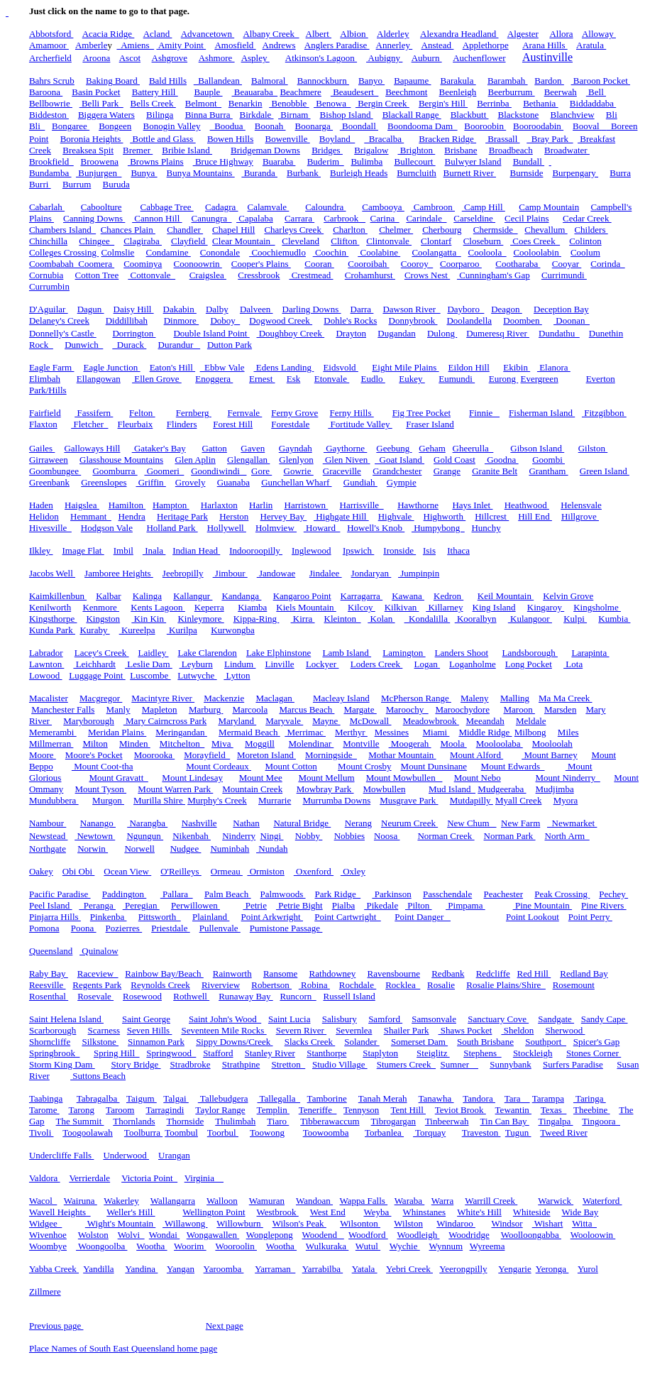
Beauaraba (255, 92)
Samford (385, 1019)
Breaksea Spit (88, 150)
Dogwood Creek (280, 320)
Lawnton (46, 664)
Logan (427, 664)
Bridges (327, 150)
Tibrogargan (394, 1121)
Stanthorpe (326, 1053)
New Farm (520, 823)
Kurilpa (182, 630)
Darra (362, 309)
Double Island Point (211, 333)
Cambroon (433, 207)
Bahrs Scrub (52, 80)
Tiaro (278, 1121)
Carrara (299, 218)
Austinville (547, 57)
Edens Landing (284, 367)
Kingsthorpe (53, 618)
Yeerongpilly (463, 1268)
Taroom (120, 1109)
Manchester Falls (62, 709)
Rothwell (191, 996)
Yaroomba (224, 1268)
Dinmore (181, 320)
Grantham (548, 471)
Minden (134, 743)
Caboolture (101, 207)
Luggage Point (97, 675)
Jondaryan (371, 573)
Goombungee (55, 471)
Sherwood (565, 1030)
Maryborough (88, 720)
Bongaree (70, 126)
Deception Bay (561, 309)
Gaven (253, 448)
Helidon (44, 516)
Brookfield (51, 161)
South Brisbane (485, 1041)
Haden (41, 505)
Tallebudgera (223, 1098)
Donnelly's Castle (63, 333)
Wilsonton (360, 1223)
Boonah (270, 126)
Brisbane (460, 150)
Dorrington (133, 333)
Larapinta (590, 652)
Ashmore (217, 58)
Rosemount (574, 985)
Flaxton (43, 424)
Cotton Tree (97, 275)
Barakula (457, 80)
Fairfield (45, 412)
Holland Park (171, 527)
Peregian (141, 905)
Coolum (585, 252)
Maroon (518, 709)
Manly (118, 709)
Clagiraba (142, 241)
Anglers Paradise (337, 45)
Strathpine (241, 1064)
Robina (314, 985)
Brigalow (371, 150)
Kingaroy (545, 607)
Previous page (56, 1325)
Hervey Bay (283, 516)
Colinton (585, 241)
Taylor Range (220, 1109)
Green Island (604, 471)
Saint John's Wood (225, 1019)
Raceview (97, 973)
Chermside (495, 229)
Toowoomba (326, 1132)
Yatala (364, 1268)
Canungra (212, 218)
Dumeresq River (497, 333)
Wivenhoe (48, 1234)
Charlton (350, 229)
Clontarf (436, 241)
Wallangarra (172, 1200)
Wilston (408, 1223)
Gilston (593, 448)
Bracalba (384, 138)
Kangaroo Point (302, 596)
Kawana (408, 596)
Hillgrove (580, 516)
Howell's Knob (375, 527)
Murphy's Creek (217, 800)
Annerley (394, 45)
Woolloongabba (531, 1234)
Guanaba (233, 482)
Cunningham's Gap (493, 275)
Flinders (182, 424)
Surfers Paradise (573, 1064)
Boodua (228, 126)
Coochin (331, 252)
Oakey (41, 871)
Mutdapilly (471, 800)
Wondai (164, 1234)
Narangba (147, 823)
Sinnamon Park (156, 1041)
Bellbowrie (50, 103)
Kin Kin (148, 618)
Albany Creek (271, 33)
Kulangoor (530, 618)
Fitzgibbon (604, 412)
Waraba (410, 1200)
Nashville (199, 823)
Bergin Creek (382, 103)
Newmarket (572, 823)
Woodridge (468, 1234)
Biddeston (49, 114)
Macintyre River (162, 698)
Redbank (447, 973)
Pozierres (124, 928)
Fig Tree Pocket (421, 412)
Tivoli (41, 1132)
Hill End (535, 516)
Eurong (504, 378)
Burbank (304, 173)
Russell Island (349, 996)
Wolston (93, 1234)
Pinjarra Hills (55, 916)
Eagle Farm (52, 367)
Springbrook (54, 1053)
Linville (279, 664)
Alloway (599, 33)
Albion (354, 33)
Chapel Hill (233, 229)
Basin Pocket (96, 92)
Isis (429, 550)
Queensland (50, 950)
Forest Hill (233, 424)
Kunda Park (52, 630)
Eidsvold (340, 367)
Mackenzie (224, 698)
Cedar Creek (587, 218)
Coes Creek (535, 241)
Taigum (141, 1098)
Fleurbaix (135, 424)
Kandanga (241, 596)
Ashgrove (170, 58)
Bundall (528, 161)
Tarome (44, 1109)
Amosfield (234, 45)
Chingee (96, 241)
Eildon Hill (469, 367)
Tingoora (601, 1121)
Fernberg (193, 412)
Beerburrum (511, 92)
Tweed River (564, 1132)
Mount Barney (550, 755)
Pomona (44, 928)
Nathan (246, 823)
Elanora (553, 367)
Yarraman (275, 1268)
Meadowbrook (431, 720)
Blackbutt (470, 114)
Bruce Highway (223, 161)
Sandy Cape (604, 1019)
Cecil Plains (526, 218)
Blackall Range (411, 114)
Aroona (96, 58)
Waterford (602, 1200)
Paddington (124, 894)
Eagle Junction (111, 367)
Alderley (393, 33)
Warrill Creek (491, 1200)
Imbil (123, 550)
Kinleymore (200, 618)
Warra (442, 1200)
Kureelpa (137, 630)
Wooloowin (593, 1234)
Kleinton (342, 618)
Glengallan (248, 459)
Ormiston (265, 871)
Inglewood (311, 550)
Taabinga (45, 1098)
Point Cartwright (347, 916)
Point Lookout (532, 916)
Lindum (239, 664)
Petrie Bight (299, 905)
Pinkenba (108, 916)
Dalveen (256, 309)
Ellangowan (99, 378)
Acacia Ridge (108, 33)
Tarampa (548, 1098)
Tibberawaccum (329, 1121)
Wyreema (487, 1246)
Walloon (222, 1200)
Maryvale (284, 720)
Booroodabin (538, 126)
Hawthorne (418, 505)
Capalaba (254, 218)
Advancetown (207, 33)
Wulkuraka (327, 1246)
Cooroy (417, 263)
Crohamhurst (370, 275)
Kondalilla (427, 618)
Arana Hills (545, 45)
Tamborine (327, 1098)
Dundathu (559, 333)
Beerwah (560, 92)
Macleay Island (341, 698)
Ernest (262, 378)
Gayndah (295, 448)
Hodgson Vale (107, 527)
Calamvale (269, 207)
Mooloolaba (499, 743)
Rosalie (441, 985)
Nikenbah (191, 835)
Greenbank (49, 482)
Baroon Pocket (600, 80)
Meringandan (181, 732)
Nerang (358, 823)
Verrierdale (89, 1178)
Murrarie (274, 800)
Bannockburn (323, 80)
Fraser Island (430, 424)
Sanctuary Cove (498, 1019)
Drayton (351, 333)
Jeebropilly (183, 573)
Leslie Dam (148, 664)
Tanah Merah (382, 1098)
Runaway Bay (246, 996)
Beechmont (406, 92)
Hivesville (50, 527)
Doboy (225, 320)
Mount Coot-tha (102, 766)
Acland (157, 33)
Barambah (507, 80)
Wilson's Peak (299, 1223)
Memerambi (53, 732)
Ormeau (227, 871)
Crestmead (311, 275)
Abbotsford (51, 33)
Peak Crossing (562, 894)
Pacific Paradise (60, 894)
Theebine (591, 1109)
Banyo (371, 80)
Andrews (279, 45)
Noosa (386, 835)
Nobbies (349, 835)
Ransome (280, 973)
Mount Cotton (291, 766)
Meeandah (485, 720)
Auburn (427, 58)
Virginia (204, 1178)
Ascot (129, 58)
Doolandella (469, 320)
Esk (294, 378)
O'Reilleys (181, 871)
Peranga (97, 905)
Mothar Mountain (402, 755)
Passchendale (447, 894)
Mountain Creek (252, 789)
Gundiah (360, 482)
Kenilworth (50, 607)
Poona (84, 928)
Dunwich (84, 344)
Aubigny (384, 58)
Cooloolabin (537, 252)
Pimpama (465, 905)
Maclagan (274, 698)
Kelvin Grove (568, 596)
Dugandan (396, 333)
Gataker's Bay (159, 448)
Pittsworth (159, 916)
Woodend (323, 1234)
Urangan (174, 1155)
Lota (573, 664)
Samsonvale (434, 1019)
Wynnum (446, 1246)
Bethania (540, 103)
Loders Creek (377, 664)
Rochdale (357, 985)
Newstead (48, 835)
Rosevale (95, 996)
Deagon (506, 309)
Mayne (326, 720)
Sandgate (556, 1019)
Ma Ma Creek (565, 698)
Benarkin (245, 103)
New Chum (471, 823)
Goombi (548, 459)
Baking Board (113, 80)
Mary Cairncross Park (164, 720)
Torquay (429, 1132)
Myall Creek (518, 800)
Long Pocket (528, 664)
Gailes (42, 448)
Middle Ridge (485, 732)
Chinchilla (48, 241)
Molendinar (310, 743)
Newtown (95, 835)
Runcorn (298, 996)
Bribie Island (187, 150)
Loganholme (472, 664)
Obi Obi (78, 871)
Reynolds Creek (160, 985)
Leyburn (196, 664)
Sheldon (517, 1030)
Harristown (307, 505)
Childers (590, 229)
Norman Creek (445, 835)
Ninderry (238, 835)
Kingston (103, 618)
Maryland (237, 720)
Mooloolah (552, 743)
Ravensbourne (394, 973)
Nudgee (186, 848)
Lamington (403, 652)
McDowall (371, 720)
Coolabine (379, 252)
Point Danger (423, 916)
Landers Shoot (461, 652)
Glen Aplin (195, 459)
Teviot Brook (460, 1109)
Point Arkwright (272, 916)
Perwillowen (195, 905)
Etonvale (331, 378)
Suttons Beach (98, 1075)
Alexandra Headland (459, 33)
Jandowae (276, 573)
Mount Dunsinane (434, 766)
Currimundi (564, 275)
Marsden (560, 709)
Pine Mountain (542, 905)
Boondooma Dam (422, 126)
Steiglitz (433, 1053)
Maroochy (407, 709)
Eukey (411, 378)
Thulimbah (235, 1121)
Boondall (359, 126)
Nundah (271, 848)
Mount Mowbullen (404, 777)
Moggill (260, 743)
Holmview (276, 527)
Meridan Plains (117, 732)
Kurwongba (232, 630)
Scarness (104, 1030)
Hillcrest (492, 516)
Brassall (502, 138)
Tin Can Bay (504, 1121)
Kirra (303, 618)
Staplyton (380, 1053)
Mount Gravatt (118, 777)
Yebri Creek (409, 1268)
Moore (42, 755)
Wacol (43, 1200)
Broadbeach (511, 150)
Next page (224, 1325)
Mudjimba (555, 789)
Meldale (531, 720)
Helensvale (581, 505)
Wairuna (80, 1200)
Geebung (394, 448)
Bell (596, 92)
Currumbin (49, 286)
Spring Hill (117, 1053)
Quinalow (98, 950)
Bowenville (287, 138)
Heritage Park (182, 516)
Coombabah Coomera (71, 263)
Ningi (272, 835)
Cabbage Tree (167, 207)
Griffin (150, 482)
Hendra (131, 516)
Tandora (479, 1098)
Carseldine (474, 218)
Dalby (217, 309)
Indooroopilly (255, 550)
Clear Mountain (243, 241)
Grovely (190, 482)
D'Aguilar (48, 309)
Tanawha (436, 1098)
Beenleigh (458, 92)
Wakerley (121, 1200)
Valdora (44, 1178)
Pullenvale (220, 928)
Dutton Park (229, 344)
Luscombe (150, 675)
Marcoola (250, 709)
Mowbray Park (325, 789)
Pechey (613, 894)
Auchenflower (479, 58)
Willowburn (239, 1223)
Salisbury (339, 1019)
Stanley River (270, 1053)
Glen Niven (346, 459)
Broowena (99, 161)
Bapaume (412, 80)
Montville (361, 743)
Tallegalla (279, 1098)
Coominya (142, 263)
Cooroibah (368, 263)
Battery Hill (155, 92)
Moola (454, 743)
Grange (447, 471)
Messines (392, 732)
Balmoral (269, 80)
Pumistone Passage (286, 928)
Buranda (259, 173)
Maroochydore (462, 709)
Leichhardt (94, 664)
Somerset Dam (419, 1041)
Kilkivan (402, 607)
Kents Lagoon (158, 607)
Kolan (381, 618)
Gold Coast (454, 459)
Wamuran (267, 1200)
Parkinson (391, 894)
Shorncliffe (49, 1041)
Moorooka (154, 755)
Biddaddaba (593, 103)
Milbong (530, 732)
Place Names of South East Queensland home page (123, 1348)
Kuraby (94, 630)
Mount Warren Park (175, 789)
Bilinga (159, 114)
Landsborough (530, 652)
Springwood (171, 1053)
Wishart (547, 1223)
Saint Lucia (289, 1019)
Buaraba (279, 161)
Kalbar (108, 596)
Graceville (342, 471)
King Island (494, 607)
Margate (359, 709)
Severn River (301, 1030)
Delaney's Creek (59, 320)
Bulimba (366, 161)
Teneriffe (318, 1109)
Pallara (176, 894)
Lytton (237, 675)
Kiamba (252, 607)
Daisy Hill (134, 309)
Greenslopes (103, 482)
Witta (584, 1223)
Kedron (448, 596)
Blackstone (518, 114)
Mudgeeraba (502, 789)
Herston (233, 516)
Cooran (319, 263)
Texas (554, 1109)
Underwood (126, 1155)
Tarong (81, 1109)
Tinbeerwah (447, 1121)
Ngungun (144, 835)
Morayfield (207, 755)
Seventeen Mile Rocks (223, 1030)
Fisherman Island (542, 412)
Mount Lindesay (192, 777)
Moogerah (410, 743)
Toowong (267, 1132)
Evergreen (539, 378)
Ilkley (41, 550)
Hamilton (127, 505)
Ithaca (458, 550)
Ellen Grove (157, 378)
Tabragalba (98, 1098)
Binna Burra (209, 114)
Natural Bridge (302, 823)
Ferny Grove (294, 412)
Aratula (591, 45)
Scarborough (52, 1030)
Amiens (135, 45)
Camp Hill (483, 207)
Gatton (214, 448)
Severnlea (354, 1030)
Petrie (255, 905)
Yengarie (514, 1268)
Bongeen (115, 126)
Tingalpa (556, 1121)
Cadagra (221, 207)
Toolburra (143, 1132)
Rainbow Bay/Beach (164, 973)
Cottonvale (151, 275)
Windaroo (455, 1223)
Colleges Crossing (64, 252)
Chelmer (396, 229)
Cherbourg (441, 229)
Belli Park (101, 103)
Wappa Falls (364, 1200)
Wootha (151, 1246)
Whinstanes (424, 1212)
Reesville (47, 985)
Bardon (549, 80)
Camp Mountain (549, 207)
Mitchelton (182, 743)
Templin (273, 1109)
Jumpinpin (418, 573)
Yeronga (552, 1268)
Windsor (506, 1223)
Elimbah (44, 378)
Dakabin (180, 309)
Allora (561, 33)
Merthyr (351, 732)
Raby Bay (48, 973)
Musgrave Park (409, 800)
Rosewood (142, 996)
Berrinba (494, 103)
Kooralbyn (476, 618)
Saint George (146, 1019)
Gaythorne (345, 448)
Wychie (405, 1246)
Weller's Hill (130, 1212)
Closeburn (483, 241)
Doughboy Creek (290, 333)
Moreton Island (266, 755)
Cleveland (300, 241)
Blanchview (573, 114)
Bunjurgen (98, 173)
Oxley (353, 871)
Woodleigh (418, 1234)
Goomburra (114, 471)
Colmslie (117, 252)
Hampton (171, 505)
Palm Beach (227, 894)
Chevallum (545, 229)
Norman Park (510, 835)
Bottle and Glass (162, 138)
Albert (318, 33)
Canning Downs (94, 218)
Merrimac (305, 732)
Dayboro (465, 309)
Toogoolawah (87, 1132)
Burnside (526, 173)
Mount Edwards (513, 766)
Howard (322, 527)
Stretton (289, 1064)
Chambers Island (62, 229)
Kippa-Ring (256, 618)
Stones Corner (593, 1053)
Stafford (218, 1053)
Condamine (168, 252)
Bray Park (550, 138)
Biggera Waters (106, 114)
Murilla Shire (159, 800)
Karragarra (362, 596)
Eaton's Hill (172, 367)
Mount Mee (260, 777)
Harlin (260, 505)
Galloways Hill (92, 448)
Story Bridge (135, 1064)
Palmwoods (283, 894)
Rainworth (232, 973)
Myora (565, 800)
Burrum (76, 184)
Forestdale (290, 424)
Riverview (221, 985)
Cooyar (567, 263)
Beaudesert (355, 92)
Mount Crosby (364, 766)
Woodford (368, 1234)
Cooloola (487, 252)
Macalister (48, 698)
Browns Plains (156, 161)
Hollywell (226, 527)
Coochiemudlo (277, 252)
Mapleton (159, 709)
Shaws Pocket (465, 1030)
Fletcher (89, 424)
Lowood (45, 675)
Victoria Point (149, 1178)
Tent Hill (408, 1109)
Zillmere (45, 1291)
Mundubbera (54, 800)
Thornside (185, 1121)
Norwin (92, 848)
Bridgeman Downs (265, 150)
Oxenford (313, 871)
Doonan (571, 320)
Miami (436, 732)
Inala (154, 550)
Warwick (555, 1200)
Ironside (399, 550)
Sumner (459, 1064)
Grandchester (397, 471)
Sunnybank (510, 1064)
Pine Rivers (604, 905)
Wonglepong (269, 1234)
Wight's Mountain (120, 1223)
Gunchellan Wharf (296, 482)
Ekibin (516, 367)
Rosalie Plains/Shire (506, 985)
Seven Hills (149, 1030)
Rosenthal (48, 996)
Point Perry (590, 916)
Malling (514, 698)
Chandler (185, 229)
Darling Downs (311, 309)
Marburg (206, 709)
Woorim (190, 1246)
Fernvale (245, 412)
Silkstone (100, 1041)
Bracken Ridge (447, 138)
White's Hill (479, 1212)
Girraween (48, 459)
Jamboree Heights (118, 573)
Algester (523, 33)
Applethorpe (486, 45)
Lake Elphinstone (278, 652)
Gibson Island (537, 448)
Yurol (588, 1268)
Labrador (46, 652)
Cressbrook (259, 275)
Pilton (418, 905)
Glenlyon (296, 459)
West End (328, 1212)
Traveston (481, 1132)
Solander (361, 1041)
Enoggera (214, 378)
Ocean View (127, 871)
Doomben (522, 320)
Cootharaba (517, 263)
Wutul (367, 1246)
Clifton (345, 241)
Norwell (139, 848)
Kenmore (100, 607)
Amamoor (49, 45)
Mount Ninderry (568, 777)
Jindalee (325, 573)
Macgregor (100, 698)
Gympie (402, 482)
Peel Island (50, 905)
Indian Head (196, 550)
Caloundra (325, 207)
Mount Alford (476, 755)
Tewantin (513, 1109)
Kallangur (192, 596)
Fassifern (94, 412)
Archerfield (50, 58)
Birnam (294, 114)
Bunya (144, 173)
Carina (384, 218)
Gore (261, 471)
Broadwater (567, 150)
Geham (432, 448)
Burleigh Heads (358, 173)
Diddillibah (127, 320)
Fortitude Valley (360, 424)
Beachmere (300, 92)
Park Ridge (338, 894)
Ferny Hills (352, 412)
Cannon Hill (157, 218)
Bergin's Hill (443, 103)
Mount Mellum (326, 777)
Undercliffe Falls (61, 1155)
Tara (517, 1098)
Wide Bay (580, 1212)
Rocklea (402, 985)
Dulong (442, 333)
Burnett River (469, 173)
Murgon (108, 800)
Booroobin (485, 126)
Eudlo (372, 378)
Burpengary (575, 173)
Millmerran (51, 743)
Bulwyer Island (473, 161)
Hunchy (485, 527)
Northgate (47, 848)
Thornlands (134, 1121)
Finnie (484, 412)
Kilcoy (361, 607)
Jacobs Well (52, 573)
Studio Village (340, 1064)
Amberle (91, 45)
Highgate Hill (341, 516)
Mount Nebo (477, 777)
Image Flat (83, 550)
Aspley (255, 58)
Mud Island (452, 789)
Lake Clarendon (206, 652)
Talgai (176, 1098)
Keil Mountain (506, 596)
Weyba (377, 1212)
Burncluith (416, 173)
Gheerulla (473, 448)
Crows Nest (427, 275)
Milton (94, 743)
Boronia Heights (91, 138)
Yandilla (98, 1268)
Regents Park (96, 985)
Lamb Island (346, 652)
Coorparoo (461, 263)
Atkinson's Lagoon (321, 58)
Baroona (45, 92)
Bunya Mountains (201, 173)
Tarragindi (164, 1109)
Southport (545, 1041)
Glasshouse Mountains (121, 459)
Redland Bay (584, 973)
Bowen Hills (230, 138)
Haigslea (82, 505)
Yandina (141, 1268)
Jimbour (230, 573)
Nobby (309, 835)
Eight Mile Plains (405, 367)
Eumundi (457, 378)
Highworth (445, 516)
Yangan (180, 1268)
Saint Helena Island (66, 1019)
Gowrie (299, 471)
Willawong (185, 1223)
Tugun (518, 1132)
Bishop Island (346, 114)
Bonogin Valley (172, 126)
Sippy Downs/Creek (234, 1041)
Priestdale (170, 928)
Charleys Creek (294, 229)
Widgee (45, 1223)
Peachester (503, 894)
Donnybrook (413, 320)
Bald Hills (168, 80)
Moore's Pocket (94, 755)
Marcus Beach (306, 709)
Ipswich (358, 550)
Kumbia (614, 618)
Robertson (271, 985)
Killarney (444, 607)
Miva (222, 743)
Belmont (203, 103)
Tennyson (361, 1109)
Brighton (417, 150)
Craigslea (207, 275)
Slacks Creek (310, 1041)
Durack (129, 344)
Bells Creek (153, 103)
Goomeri (164, 471)
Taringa (589, 1098)
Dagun (90, 309)
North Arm (567, 835)
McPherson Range (416, 698)
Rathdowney (332, 973)
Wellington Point (213, 1212)
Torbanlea (384, 1132)
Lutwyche (196, 675)
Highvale (396, 516)
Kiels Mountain (306, 607)
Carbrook (344, 218)
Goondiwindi (218, 471)
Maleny (475, 698)
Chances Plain (128, 229)
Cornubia (46, 275)
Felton (142, 412)
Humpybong (438, 527)
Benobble (289, 103)
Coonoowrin (198, 263)
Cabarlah (47, 207)
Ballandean (218, 80)
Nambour (47, 823)
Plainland (210, 916)
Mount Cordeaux (218, 766)
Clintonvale (389, 241)
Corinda (607, 263)
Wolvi (131, 1234)
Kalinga (147, 596)
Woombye (48, 1246)
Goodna (502, 459)
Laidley (153, 652)
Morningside (331, 755)
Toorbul (222, 1132)
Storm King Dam (62, 1064)
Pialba (343, 905)
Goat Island (399, 459)
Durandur (179, 344)
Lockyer (322, 664)
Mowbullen (384, 789)
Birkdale (257, 114)
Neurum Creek (409, 823)
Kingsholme (597, 607)
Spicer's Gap (596, 1041)
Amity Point (181, 45)
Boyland (337, 138)
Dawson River (411, 309)
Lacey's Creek (102, 652)
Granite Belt (494, 471)
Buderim (325, 161)
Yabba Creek (54, 1268)
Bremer (138, 150)
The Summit (80, 1121)
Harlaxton (219, 505)
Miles (568, 732)
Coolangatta (436, 252)
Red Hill (534, 973)
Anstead (437, 45)
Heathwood (527, 505)
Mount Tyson (101, 789)
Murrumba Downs (337, 800)
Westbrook (278, 1212)
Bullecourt (414, 161)
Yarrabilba (322, 1268)
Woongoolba (101, 1246)
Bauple (208, 92)
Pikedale (381, 905)
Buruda (116, 184)
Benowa (332, 103)
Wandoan (314, 1200)
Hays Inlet (472, 505)
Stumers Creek (406, 1064)
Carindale (426, 218)
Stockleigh (533, 1053)
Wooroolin (236, 1246)
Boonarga (314, 126)
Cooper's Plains (261, 263)
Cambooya (383, 207)
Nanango (98, 823)
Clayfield (189, 241)
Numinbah (229, 848)
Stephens (482, 1053)
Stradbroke (190, 1064)
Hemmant (90, 516)
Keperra (209, 607)
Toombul (181, 1132)
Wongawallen (213, 1234)
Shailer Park (406, 1030)
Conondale (220, 252)
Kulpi (575, 618)
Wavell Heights (60, 1212)
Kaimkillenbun (58, 596)
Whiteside (532, 1212)
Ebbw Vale (222, 367)
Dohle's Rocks (350, 320)
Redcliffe (493, 973)
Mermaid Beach (249, 732)
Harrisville (362, 505)
